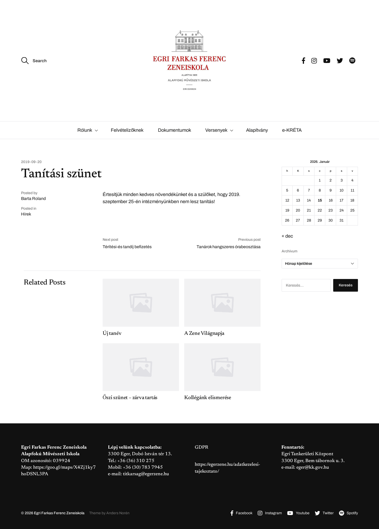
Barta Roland (33, 198)
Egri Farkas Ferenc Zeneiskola (59, 513)
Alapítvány (257, 130)
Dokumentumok (174, 130)
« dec (287, 236)
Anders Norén (117, 513)
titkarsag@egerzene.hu (146, 474)
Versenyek (216, 130)
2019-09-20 (31, 162)
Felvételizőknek (127, 130)
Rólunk (84, 130)
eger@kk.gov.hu (312, 467)
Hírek (26, 214)
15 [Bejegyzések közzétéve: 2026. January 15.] (320, 200)
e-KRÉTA (292, 130)
